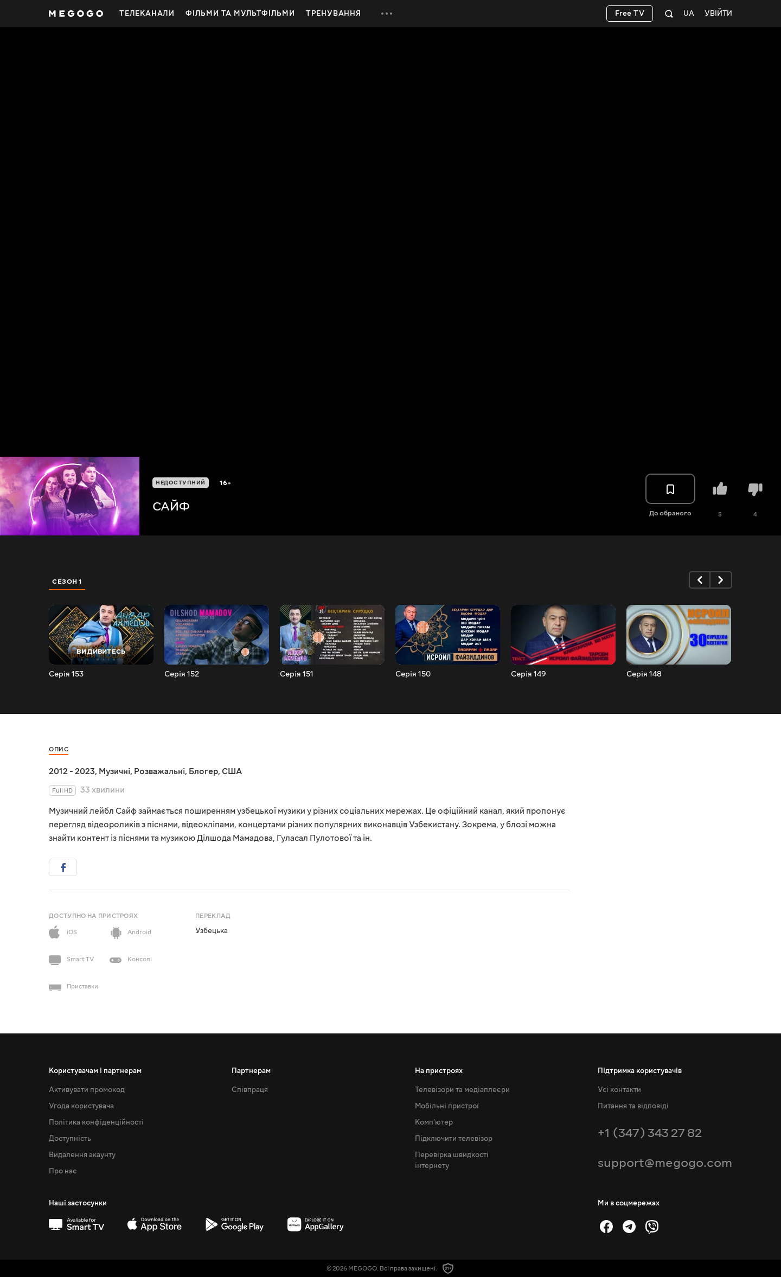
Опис (58, 749)
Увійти (718, 13)
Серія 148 (644, 674)
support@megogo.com (665, 1162)
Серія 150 (413, 674)
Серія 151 (296, 674)
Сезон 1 (67, 581)
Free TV (630, 13)
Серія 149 (528, 674)
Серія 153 (66, 674)
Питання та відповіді (633, 1106)
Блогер (203, 771)
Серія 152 (181, 674)
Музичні (114, 771)
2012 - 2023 (72, 771)
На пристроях (439, 1071)
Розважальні (159, 771)
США (232, 771)
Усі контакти (619, 1090)
